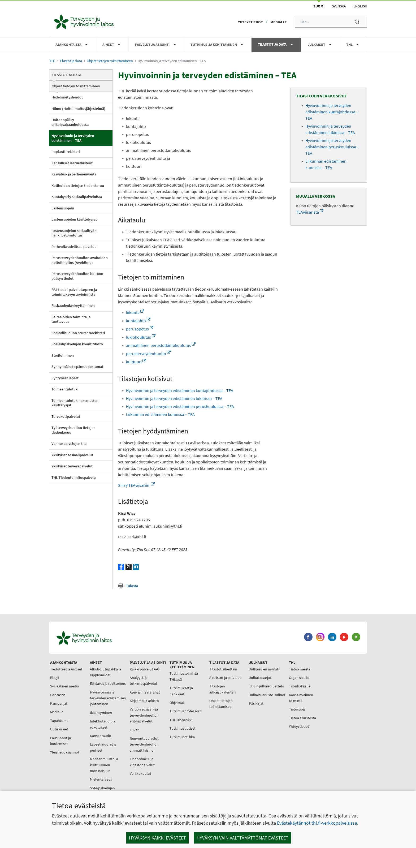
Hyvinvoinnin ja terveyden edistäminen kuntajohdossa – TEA (179, 390)
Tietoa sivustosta (302, 718)
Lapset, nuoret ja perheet (103, 747)
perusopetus (139, 329)
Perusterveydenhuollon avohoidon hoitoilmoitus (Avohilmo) (79, 260)
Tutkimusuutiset (183, 728)
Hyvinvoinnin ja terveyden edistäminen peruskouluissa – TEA (180, 406)
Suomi (318, 6)
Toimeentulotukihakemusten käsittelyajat (74, 403)
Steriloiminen (62, 355)
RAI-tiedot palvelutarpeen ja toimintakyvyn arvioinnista (74, 292)
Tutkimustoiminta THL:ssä (184, 676)
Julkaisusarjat (260, 677)
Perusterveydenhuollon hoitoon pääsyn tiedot (77, 276)
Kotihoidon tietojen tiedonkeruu (77, 185)
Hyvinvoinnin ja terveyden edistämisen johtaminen (108, 698)
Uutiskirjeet (59, 729)
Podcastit (57, 694)
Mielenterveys (101, 779)
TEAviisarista (309, 212)
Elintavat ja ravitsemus (108, 683)
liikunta (135, 312)
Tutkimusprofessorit (186, 711)
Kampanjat (58, 703)
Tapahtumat (60, 720)
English (360, 6)
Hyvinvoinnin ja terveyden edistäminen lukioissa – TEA (174, 398)
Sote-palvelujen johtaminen (102, 791)
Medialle (278, 22)
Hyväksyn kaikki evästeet (157, 838)
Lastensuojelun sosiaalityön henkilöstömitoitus (74, 233)
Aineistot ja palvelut (225, 677)
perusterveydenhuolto (148, 353)
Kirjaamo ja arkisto (144, 700)
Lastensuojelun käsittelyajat (74, 219)
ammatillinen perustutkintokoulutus (161, 345)
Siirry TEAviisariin (136, 485)
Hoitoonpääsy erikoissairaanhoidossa (70, 122)
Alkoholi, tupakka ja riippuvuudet (105, 672)
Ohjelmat (177, 702)
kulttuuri (136, 361)
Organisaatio (299, 677)
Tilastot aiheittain (223, 669)
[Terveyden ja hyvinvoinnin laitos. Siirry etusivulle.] (107, 637)
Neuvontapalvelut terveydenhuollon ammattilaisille (144, 744)
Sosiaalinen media (64, 686)
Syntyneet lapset (65, 378)
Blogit (54, 677)
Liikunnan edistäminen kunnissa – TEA (160, 414)
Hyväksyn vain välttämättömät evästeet (242, 838)
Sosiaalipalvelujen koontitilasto (77, 344)
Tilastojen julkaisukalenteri (222, 689)
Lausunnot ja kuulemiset (60, 740)
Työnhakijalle (299, 686)
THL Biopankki (181, 719)
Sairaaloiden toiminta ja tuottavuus (70, 319)
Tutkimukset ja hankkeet (181, 691)
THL (52, 61)
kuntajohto (138, 320)
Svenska (339, 6)
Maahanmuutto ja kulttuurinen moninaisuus (104, 764)
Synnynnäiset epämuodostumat (77, 366)
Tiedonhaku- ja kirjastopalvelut (142, 761)
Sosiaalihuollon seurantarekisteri (78, 332)
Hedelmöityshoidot (67, 97)
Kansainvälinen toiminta (301, 697)
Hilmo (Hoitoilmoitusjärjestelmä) (78, 108)
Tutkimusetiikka (182, 736)
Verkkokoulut (140, 773)
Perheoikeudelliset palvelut (73, 246)
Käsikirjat (256, 703)
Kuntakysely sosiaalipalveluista (76, 196)
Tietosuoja (297, 709)
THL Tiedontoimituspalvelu (73, 477)
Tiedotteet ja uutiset (66, 669)
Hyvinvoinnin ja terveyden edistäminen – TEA (72, 138)
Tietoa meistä (299, 669)
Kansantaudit (100, 735)
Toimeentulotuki (65, 389)
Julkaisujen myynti (264, 669)
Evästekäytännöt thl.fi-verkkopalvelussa (317, 823)
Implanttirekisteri (65, 151)
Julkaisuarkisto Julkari (267, 694)
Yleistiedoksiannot (64, 752)
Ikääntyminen (101, 712)
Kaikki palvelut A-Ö (144, 669)
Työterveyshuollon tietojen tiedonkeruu (73, 430)
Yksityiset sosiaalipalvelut (72, 455)
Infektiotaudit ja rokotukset (102, 724)
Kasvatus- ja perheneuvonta (73, 174)
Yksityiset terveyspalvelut (72, 466)
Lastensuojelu (62, 208)
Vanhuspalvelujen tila (68, 443)
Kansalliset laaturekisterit (72, 163)
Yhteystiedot (250, 22)
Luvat (134, 730)
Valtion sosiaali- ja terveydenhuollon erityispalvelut (144, 715)
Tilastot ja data (70, 61)
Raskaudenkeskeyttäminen (73, 305)
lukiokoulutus (140, 337)
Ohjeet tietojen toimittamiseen (110, 61)
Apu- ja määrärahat (145, 692)
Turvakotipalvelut (65, 416)
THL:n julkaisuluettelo (266, 686)
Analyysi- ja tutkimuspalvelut (143, 680)
